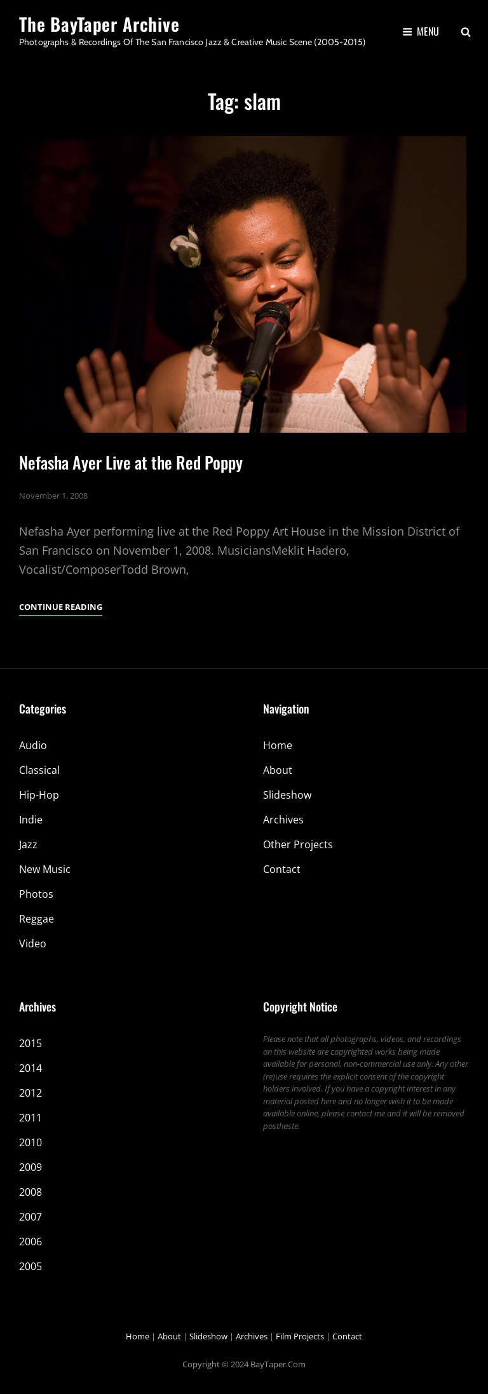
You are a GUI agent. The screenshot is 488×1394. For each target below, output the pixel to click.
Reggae (36, 919)
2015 (30, 1043)
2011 (30, 1118)
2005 (30, 1266)
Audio (33, 745)
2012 (30, 1093)
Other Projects (298, 844)
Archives (283, 820)
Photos (36, 894)
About (277, 770)
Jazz (28, 844)
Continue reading (60, 607)
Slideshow (287, 795)
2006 (30, 1242)
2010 (30, 1142)
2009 (30, 1167)
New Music (45, 869)
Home (277, 745)
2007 (30, 1217)
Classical (39, 770)
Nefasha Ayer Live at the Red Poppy (131, 462)
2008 (30, 1192)
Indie (31, 820)
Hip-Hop (39, 795)
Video (32, 944)
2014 (30, 1068)
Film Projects (300, 1336)
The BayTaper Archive (99, 24)
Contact (282, 869)
